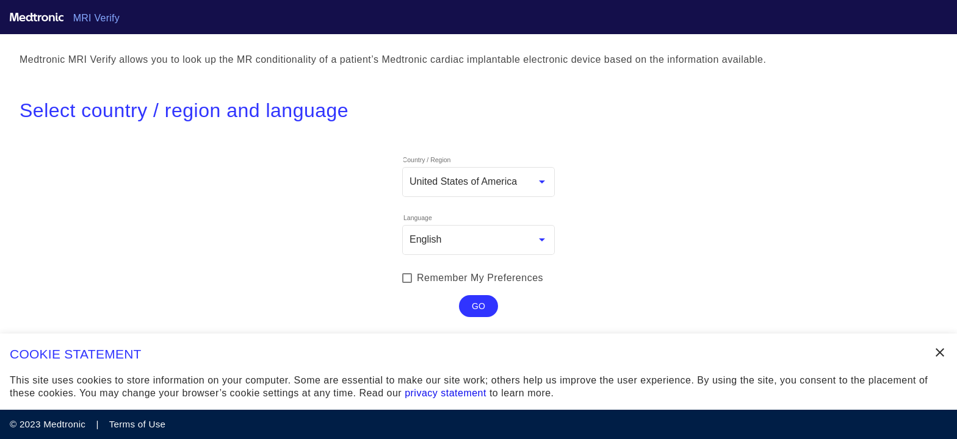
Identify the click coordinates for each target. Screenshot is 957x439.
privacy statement (445, 393)
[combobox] (478, 181)
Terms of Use (135, 424)
